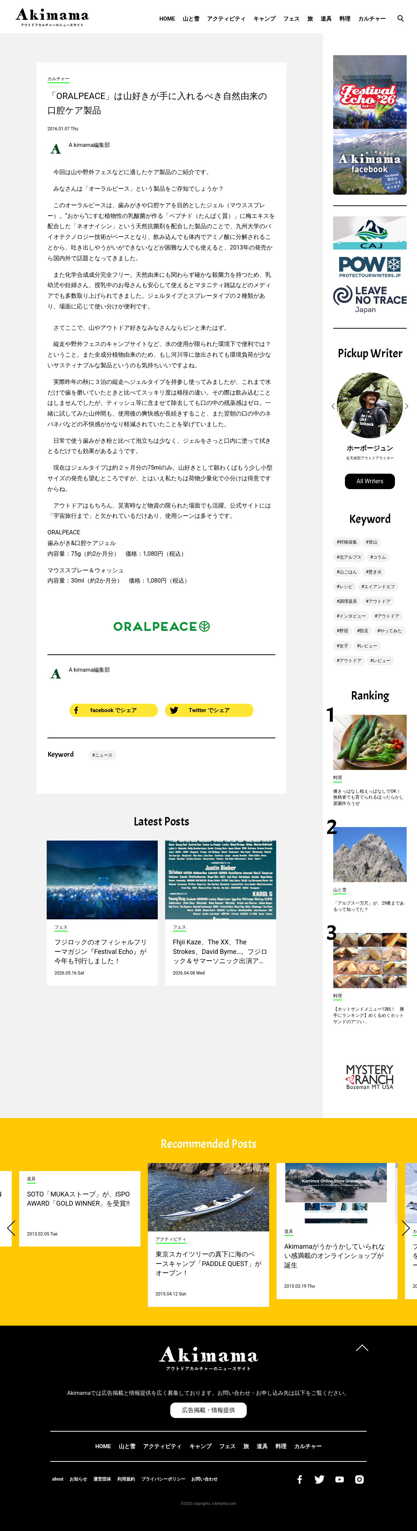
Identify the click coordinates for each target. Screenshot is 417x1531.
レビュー (368, 645)
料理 (344, 18)
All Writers (370, 481)
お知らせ (78, 1479)
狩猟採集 (348, 542)
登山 (372, 542)
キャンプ (264, 18)
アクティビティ (226, 18)
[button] (334, 406)
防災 (364, 630)
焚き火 (375, 571)
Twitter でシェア (200, 710)
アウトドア (379, 601)
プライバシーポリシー (163, 1479)
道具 (326, 18)
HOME (167, 18)
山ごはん (348, 571)
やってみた (391, 630)
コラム (379, 557)
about (58, 1479)
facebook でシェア (105, 710)
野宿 (343, 630)
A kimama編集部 (89, 145)
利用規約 (126, 1479)
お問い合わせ (204, 1479)
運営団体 (102, 1479)
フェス (291, 18)
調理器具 (348, 601)
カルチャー (372, 18)
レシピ (346, 586)
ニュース (104, 755)
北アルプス (350, 557)
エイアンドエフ (379, 586)
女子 (343, 645)
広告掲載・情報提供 (208, 1410)
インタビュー (352, 616)
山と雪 (191, 18)
